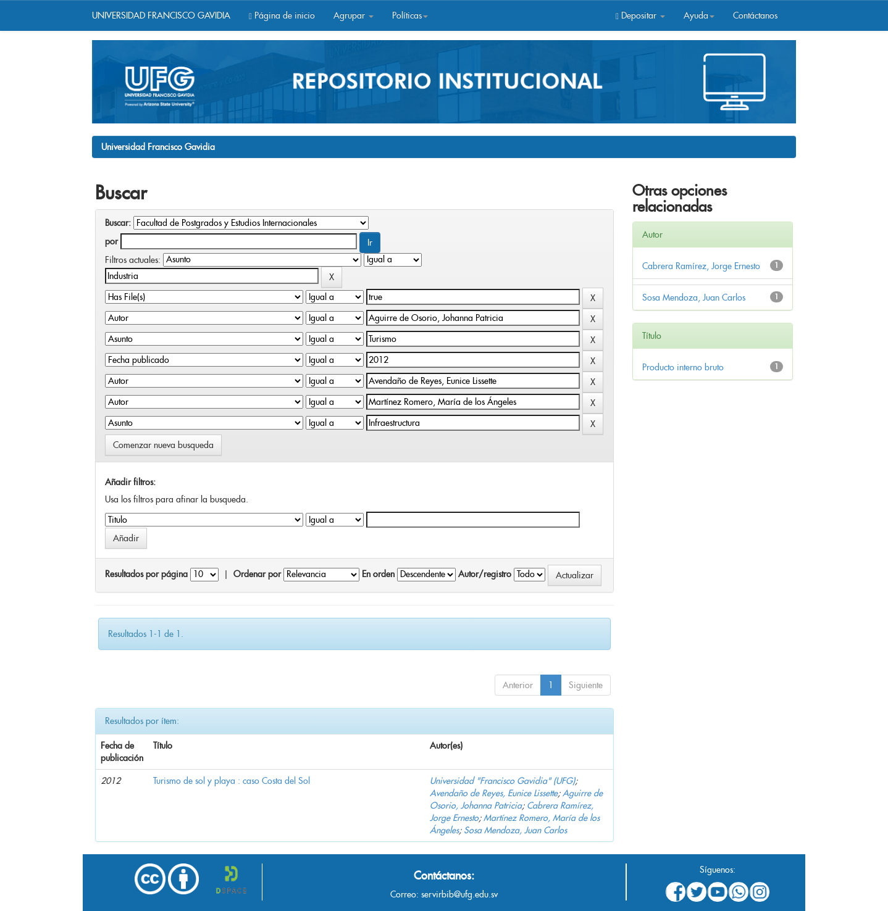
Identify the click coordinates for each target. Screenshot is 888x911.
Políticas (410, 15)
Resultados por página (146, 574)
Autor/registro (484, 574)
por (111, 241)
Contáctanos (755, 15)
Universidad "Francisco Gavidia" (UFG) (502, 780)
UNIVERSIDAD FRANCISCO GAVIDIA (161, 15)
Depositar (640, 15)
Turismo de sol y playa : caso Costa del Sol (231, 780)
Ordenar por (257, 574)
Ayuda (699, 15)
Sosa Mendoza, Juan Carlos (515, 830)
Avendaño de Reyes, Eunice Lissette (494, 793)
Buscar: (118, 222)
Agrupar (353, 15)
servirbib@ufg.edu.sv (459, 894)
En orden (378, 574)
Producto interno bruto (683, 367)
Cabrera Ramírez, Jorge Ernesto (701, 266)
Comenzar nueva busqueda (163, 445)
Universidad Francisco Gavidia (158, 146)
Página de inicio (282, 15)
